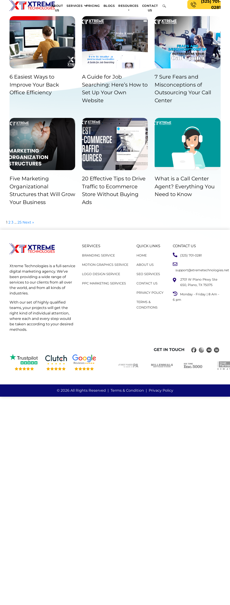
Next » (28, 222)
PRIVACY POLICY (149, 293)
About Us (57, 8)
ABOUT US (145, 265)
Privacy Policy (161, 390)
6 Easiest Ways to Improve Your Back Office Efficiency (34, 85)
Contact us (150, 8)
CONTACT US (147, 283)
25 (19, 222)
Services (74, 5)
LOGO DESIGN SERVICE (101, 274)
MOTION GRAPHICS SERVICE (105, 265)
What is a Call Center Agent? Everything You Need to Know (185, 186)
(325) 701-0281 (205, 4)
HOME (141, 255)
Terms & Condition (127, 390)
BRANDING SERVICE (98, 255)
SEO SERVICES (148, 274)
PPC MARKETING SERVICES (104, 283)
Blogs (109, 5)
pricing (93, 5)
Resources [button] (128, 5)
